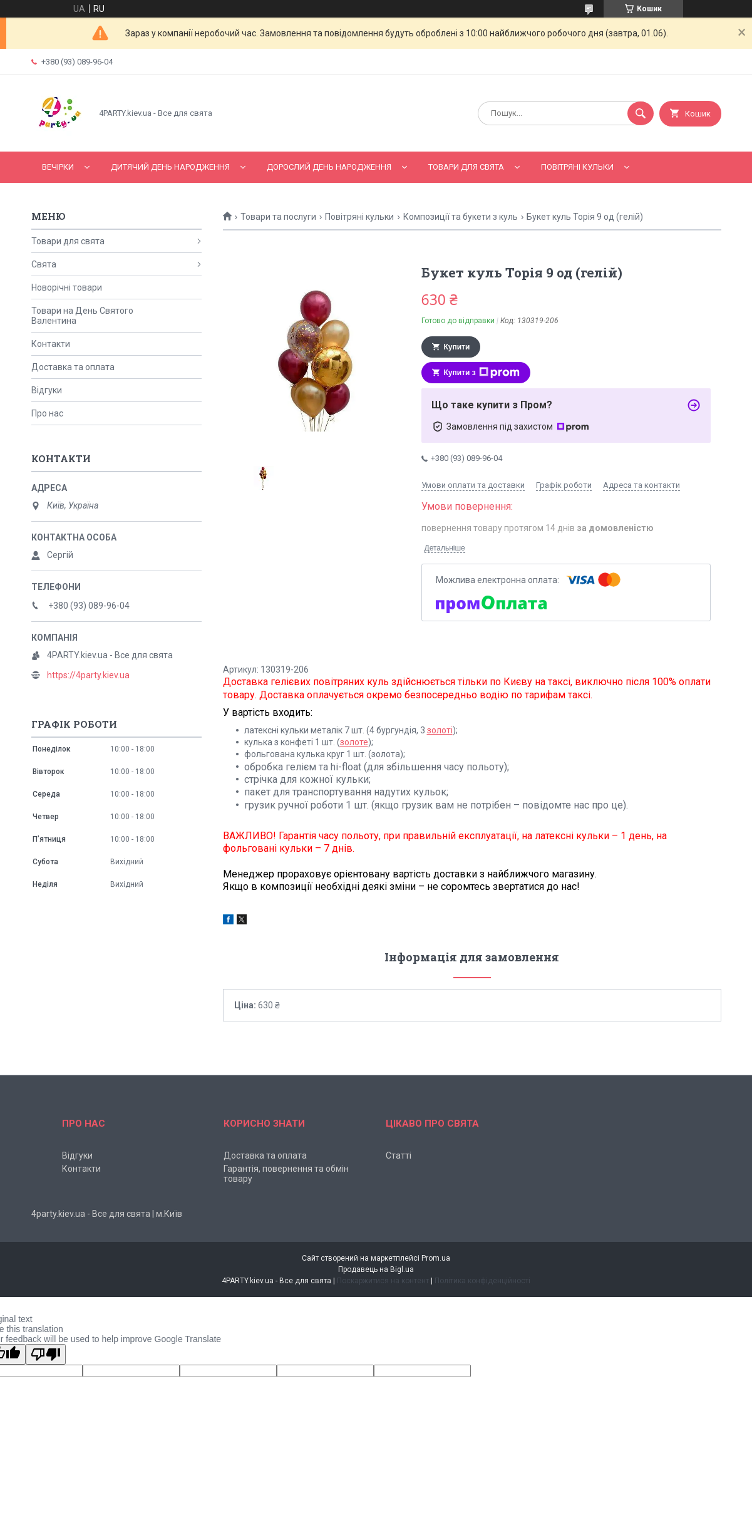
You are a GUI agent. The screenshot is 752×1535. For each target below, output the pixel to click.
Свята (43, 264)
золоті (440, 730)
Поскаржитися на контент (383, 1280)
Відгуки (46, 390)
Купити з (482, 372)
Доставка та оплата (73, 367)
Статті (398, 1155)
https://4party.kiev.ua (88, 675)
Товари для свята (466, 167)
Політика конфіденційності (482, 1280)
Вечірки (58, 167)
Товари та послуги (278, 217)
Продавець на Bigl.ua (376, 1269)
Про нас (47, 413)
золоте (354, 742)
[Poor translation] (46, 1354)
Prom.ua (435, 1258)
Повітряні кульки (577, 167)
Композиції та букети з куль (460, 217)
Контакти (50, 344)
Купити (457, 347)
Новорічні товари (66, 287)
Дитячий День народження (170, 167)
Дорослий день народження (329, 167)
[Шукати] (640, 113)
